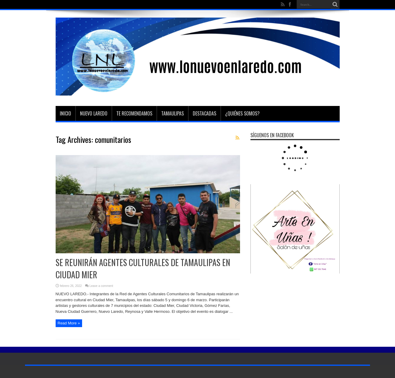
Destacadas (204, 113)
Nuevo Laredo (93, 113)
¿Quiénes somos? (242, 113)
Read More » (69, 323)
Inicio (65, 113)
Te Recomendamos (134, 113)
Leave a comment (101, 286)
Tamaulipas (172, 113)
